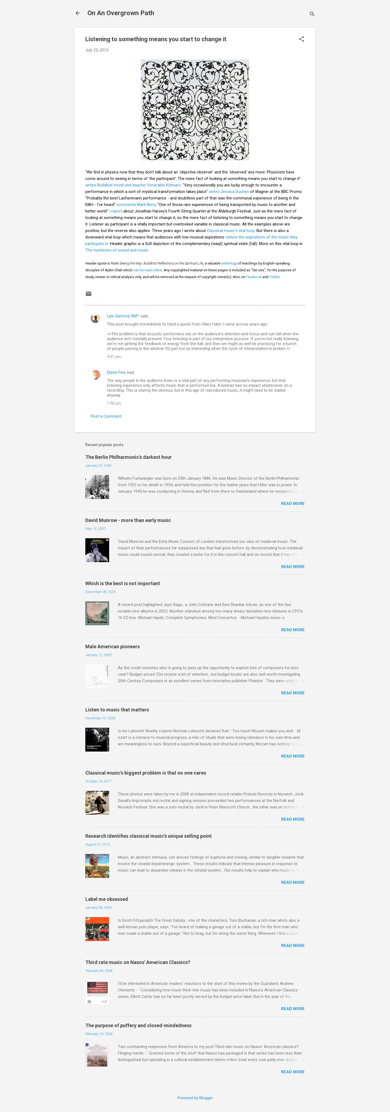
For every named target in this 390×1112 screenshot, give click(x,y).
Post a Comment (106, 416)
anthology (229, 263)
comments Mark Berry (136, 204)
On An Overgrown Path (120, 13)
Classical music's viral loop (231, 230)
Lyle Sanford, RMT (123, 316)
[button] (301, 39)
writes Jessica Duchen (229, 191)
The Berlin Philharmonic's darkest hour (128, 457)
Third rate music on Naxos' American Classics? (137, 962)
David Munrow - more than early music (128, 520)
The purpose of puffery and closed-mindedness (138, 1025)
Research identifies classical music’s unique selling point (148, 836)
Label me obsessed (106, 899)
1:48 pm (114, 403)
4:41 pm (114, 356)
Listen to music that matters (117, 710)
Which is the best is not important (122, 583)
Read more (293, 503)
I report (115, 211)
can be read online (147, 270)
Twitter (274, 277)
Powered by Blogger (195, 1097)
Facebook (254, 277)
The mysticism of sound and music (116, 250)
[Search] (312, 15)
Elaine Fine (116, 372)
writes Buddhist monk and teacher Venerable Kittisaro (133, 185)
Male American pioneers (112, 646)
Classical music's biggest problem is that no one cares (145, 773)
